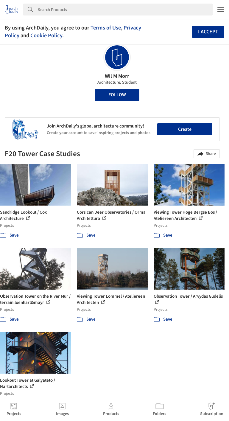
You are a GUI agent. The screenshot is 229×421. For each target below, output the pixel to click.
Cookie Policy (46, 35)
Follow (117, 94)
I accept (208, 31)
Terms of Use (106, 28)
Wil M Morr (117, 76)
